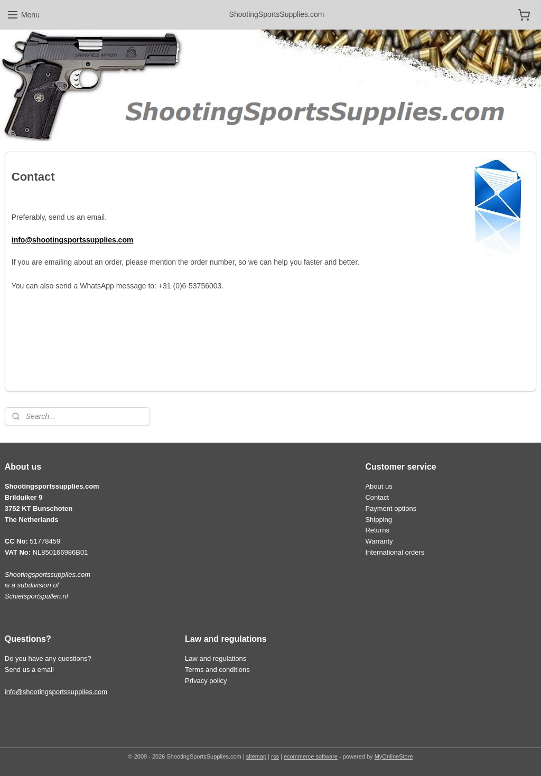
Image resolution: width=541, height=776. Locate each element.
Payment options (390, 508)
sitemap (256, 756)
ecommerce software (311, 756)
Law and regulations (215, 658)
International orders (394, 552)
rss (275, 756)
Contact (377, 497)
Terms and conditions (217, 670)
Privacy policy (206, 681)
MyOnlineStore (394, 756)
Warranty (379, 541)
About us (378, 486)
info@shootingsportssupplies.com (56, 692)
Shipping (378, 519)
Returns (377, 530)
